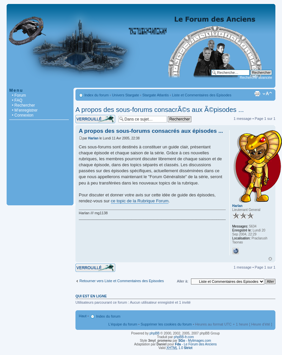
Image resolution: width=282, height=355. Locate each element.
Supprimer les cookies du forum (166, 324)
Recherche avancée (256, 77)
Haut (270, 259)
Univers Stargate (125, 95)
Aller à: (182, 281)
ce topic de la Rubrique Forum (139, 200)
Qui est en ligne (91, 296)
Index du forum (96, 95)
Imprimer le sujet (257, 94)
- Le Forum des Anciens (196, 344)
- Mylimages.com (194, 340)
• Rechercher (23, 105)
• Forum (19, 95)
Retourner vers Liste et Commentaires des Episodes (121, 281)
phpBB (155, 333)
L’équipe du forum (122, 324)
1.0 (179, 348)
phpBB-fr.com (184, 337)
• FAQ (17, 100)
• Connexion (22, 115)
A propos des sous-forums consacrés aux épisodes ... (151, 131)
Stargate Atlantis (155, 95)
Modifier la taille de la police (267, 94)
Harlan (93, 138)
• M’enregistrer (25, 110)
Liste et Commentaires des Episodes (201, 95)
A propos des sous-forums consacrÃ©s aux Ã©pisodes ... (159, 109)
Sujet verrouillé (95, 119)
